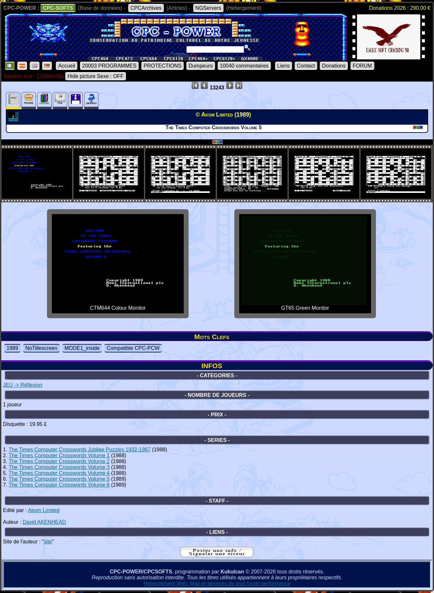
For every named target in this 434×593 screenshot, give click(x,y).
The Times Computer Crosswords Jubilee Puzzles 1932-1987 (80, 449)
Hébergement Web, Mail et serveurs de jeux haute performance (217, 583)
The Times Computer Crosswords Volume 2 (59, 461)
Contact (306, 66)
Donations (334, 66)
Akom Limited (44, 510)
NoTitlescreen (41, 348)
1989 (12, 348)
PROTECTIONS (162, 66)
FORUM (362, 66)
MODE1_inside (82, 348)
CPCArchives (146, 8)
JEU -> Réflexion (22, 385)
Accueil (66, 66)
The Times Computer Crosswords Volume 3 (59, 467)
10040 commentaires (244, 66)
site (48, 541)
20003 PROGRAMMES (109, 66)
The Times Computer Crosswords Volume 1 (59, 455)
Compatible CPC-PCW (133, 348)
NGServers (208, 8)
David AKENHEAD (44, 522)
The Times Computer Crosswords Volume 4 (59, 473)
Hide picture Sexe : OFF (96, 76)
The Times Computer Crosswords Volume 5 (59, 479)
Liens (283, 66)
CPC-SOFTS (58, 8)
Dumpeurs (201, 66)
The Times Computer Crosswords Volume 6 (59, 485)
